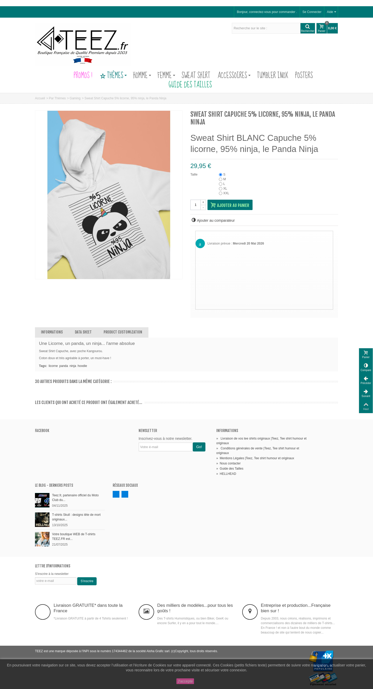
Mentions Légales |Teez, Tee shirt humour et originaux (255, 458)
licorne (53, 366)
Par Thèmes (57, 98)
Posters (304, 75)
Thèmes (113, 75)
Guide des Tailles (186, 85)
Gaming (75, 98)
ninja (72, 366)
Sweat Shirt (196, 75)
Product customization (123, 332)
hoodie (82, 366)
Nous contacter (228, 463)
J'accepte (185, 681)
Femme (166, 75)
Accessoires (234, 75)
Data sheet (83, 332)
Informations (52, 332)
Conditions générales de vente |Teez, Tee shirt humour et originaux (257, 451)
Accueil (40, 98)
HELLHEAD (226, 474)
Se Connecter (312, 12)
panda (63, 366)
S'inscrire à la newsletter (52, 574)
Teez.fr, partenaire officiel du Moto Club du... (75, 497)
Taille (194, 174)
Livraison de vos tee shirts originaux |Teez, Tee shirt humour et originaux (261, 441)
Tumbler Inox (272, 75)
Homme (142, 75)
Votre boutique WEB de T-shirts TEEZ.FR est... (73, 536)
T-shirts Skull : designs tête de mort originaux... (76, 517)
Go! (199, 447)
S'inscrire (87, 581)
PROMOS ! (83, 75)
